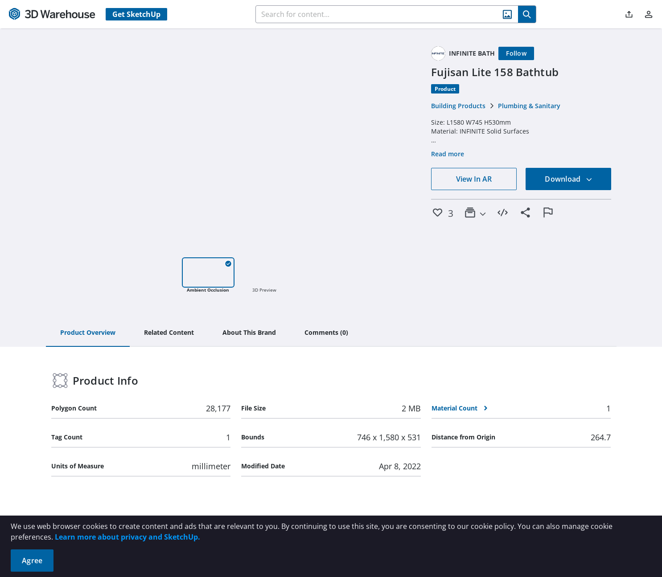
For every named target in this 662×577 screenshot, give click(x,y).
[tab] (88, 333)
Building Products (458, 106)
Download (568, 179)
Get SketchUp (136, 14)
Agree (32, 560)
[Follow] (516, 53)
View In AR (474, 179)
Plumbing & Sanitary (529, 106)
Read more (447, 154)
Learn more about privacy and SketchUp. (127, 537)
